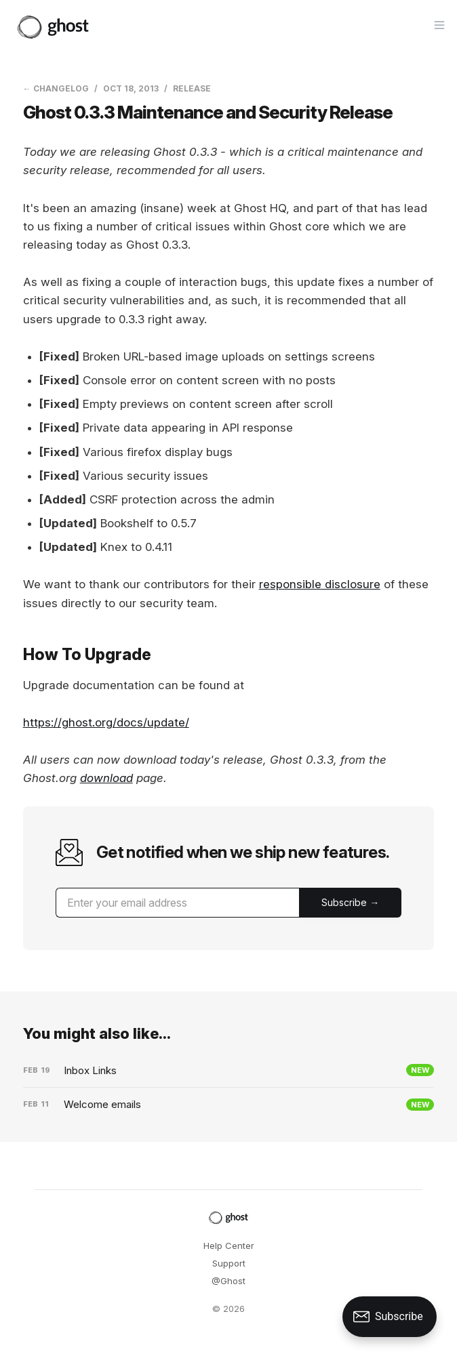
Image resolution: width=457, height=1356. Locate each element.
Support (228, 1263)
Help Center (228, 1245)
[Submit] (350, 903)
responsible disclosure (319, 584)
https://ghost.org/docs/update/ (106, 722)
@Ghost (228, 1280)
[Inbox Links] (229, 1071)
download (106, 778)
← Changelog (56, 88)
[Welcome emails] (229, 1105)
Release (192, 88)
